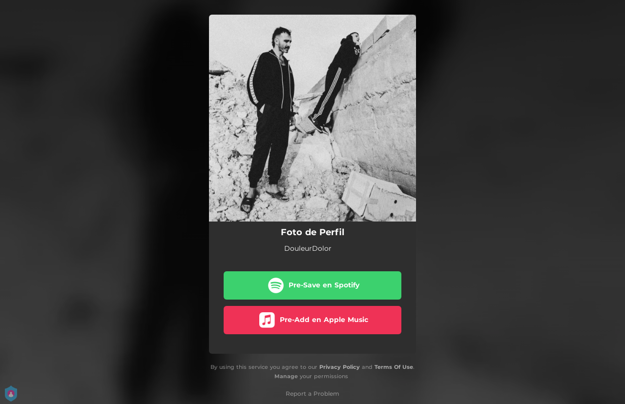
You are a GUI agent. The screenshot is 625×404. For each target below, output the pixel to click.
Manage (286, 376)
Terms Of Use (394, 367)
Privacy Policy (339, 367)
